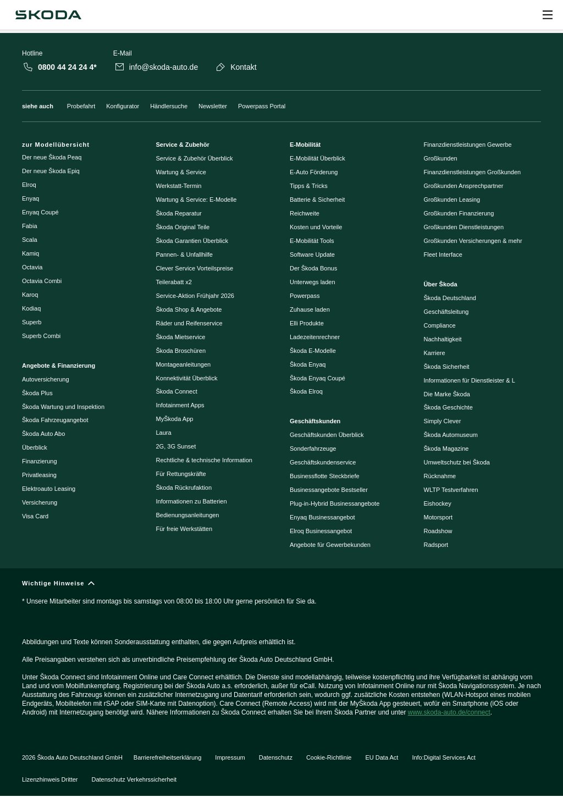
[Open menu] (547, 14)
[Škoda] (48, 14)
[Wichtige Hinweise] (281, 652)
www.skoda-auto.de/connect (449, 712)
